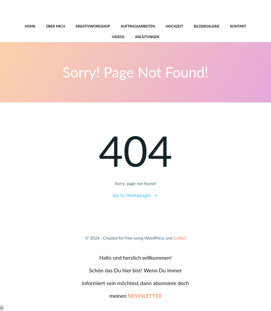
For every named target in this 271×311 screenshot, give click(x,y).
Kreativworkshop (93, 26)
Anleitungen (147, 37)
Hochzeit (174, 26)
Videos (118, 37)
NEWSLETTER (145, 295)
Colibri (180, 237)
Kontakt (238, 26)
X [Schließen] (2, 308)
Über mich (55, 26)
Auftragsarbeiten (138, 26)
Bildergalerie (206, 26)
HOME (30, 26)
